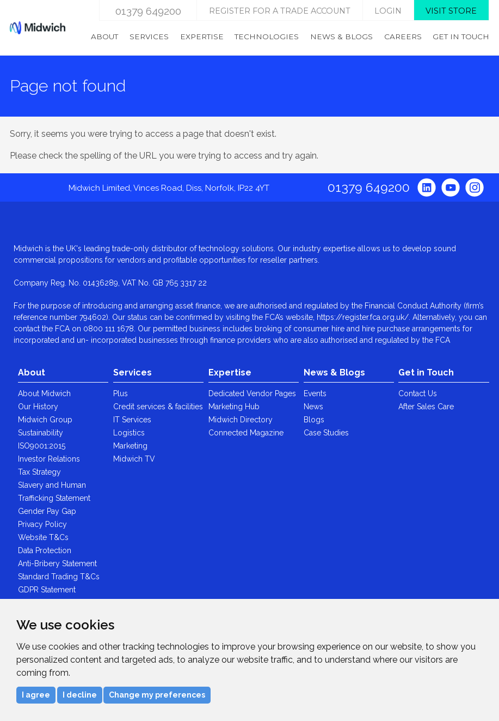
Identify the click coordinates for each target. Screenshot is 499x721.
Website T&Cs (43, 537)
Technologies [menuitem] (267, 36)
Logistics (129, 432)
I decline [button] (80, 694)
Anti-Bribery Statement (57, 563)
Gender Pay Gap (47, 511)
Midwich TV (134, 459)
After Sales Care (426, 406)
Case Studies (326, 432)
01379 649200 (148, 11)
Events (315, 393)
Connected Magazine (246, 432)
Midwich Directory (240, 419)
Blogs (314, 419)
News (313, 406)
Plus (120, 393)
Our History (38, 406)
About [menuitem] (104, 36)
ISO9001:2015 (41, 445)
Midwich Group (45, 419)
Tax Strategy (39, 472)
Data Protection (44, 550)
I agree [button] (36, 694)
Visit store (451, 11)
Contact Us (417, 393)
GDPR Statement (47, 589)
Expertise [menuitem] (202, 36)
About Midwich (44, 393)
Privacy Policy (42, 524)
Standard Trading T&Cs (59, 576)
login (388, 11)
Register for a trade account (279, 11)
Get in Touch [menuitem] (461, 36)
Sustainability (40, 432)
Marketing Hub (234, 406)
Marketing (130, 445)
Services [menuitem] (149, 36)
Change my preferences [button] (157, 694)
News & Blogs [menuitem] (341, 36)
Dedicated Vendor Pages (252, 393)
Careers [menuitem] (403, 36)
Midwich (37, 28)
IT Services (132, 419)
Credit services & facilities (158, 406)
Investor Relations (49, 459)
